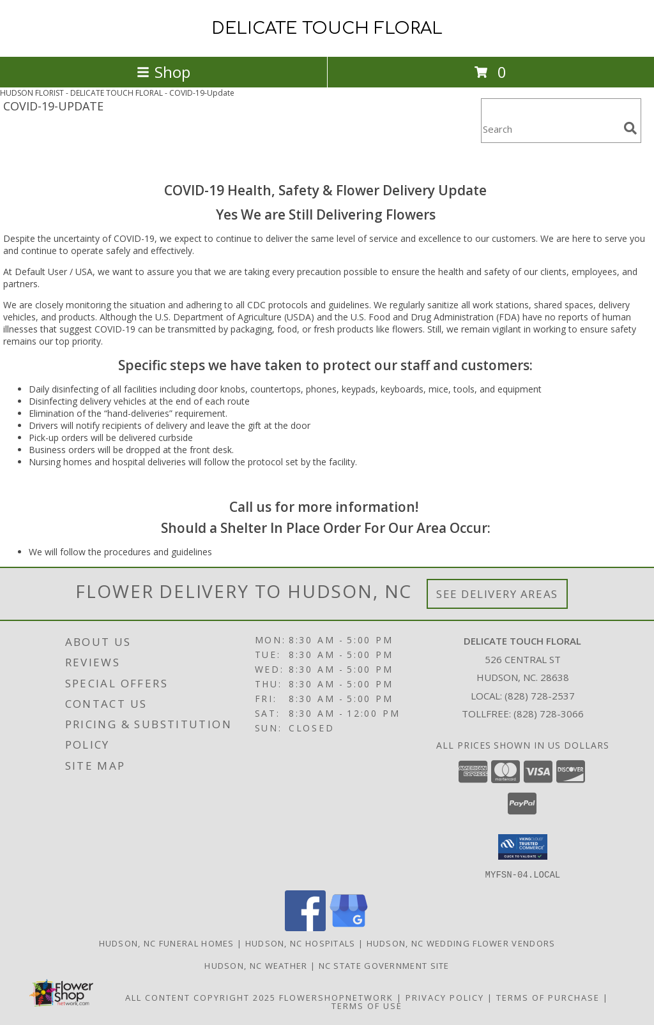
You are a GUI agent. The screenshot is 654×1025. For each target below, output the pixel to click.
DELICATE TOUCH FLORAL (327, 28)
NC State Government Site (384, 965)
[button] (522, 847)
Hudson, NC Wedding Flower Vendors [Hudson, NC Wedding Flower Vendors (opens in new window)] (461, 942)
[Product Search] (550, 128)
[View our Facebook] (305, 927)
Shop (163, 71)
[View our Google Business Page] (348, 927)
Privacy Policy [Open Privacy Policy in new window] (445, 997)
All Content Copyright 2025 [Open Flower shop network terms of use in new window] (200, 997)
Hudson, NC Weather (255, 965)
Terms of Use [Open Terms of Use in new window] (366, 1005)
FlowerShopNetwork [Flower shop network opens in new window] (336, 997)
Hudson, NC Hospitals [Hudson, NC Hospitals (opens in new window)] (300, 942)
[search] (630, 128)
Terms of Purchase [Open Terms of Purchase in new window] (548, 997)
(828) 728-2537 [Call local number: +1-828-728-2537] (540, 695)
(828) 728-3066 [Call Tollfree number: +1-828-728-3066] (548, 713)
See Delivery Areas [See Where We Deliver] (497, 594)
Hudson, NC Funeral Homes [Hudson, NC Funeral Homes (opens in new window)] (166, 942)
